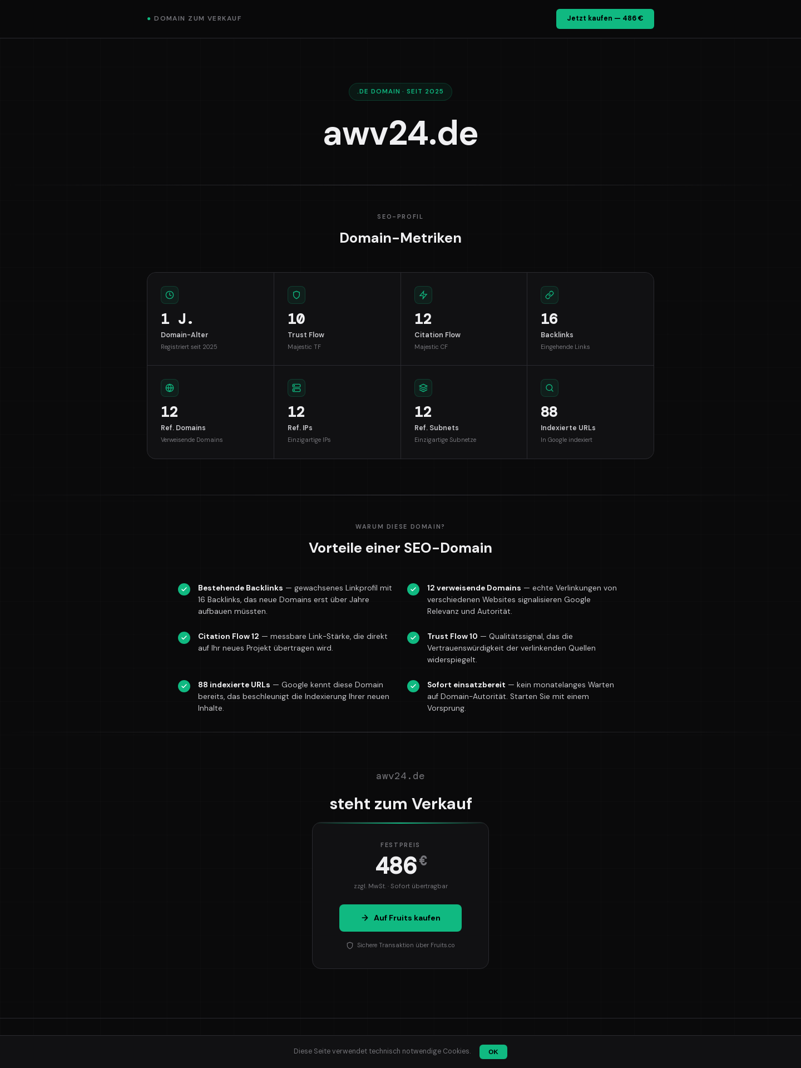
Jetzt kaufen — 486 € (605, 18)
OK (493, 1052)
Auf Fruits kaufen (400, 918)
